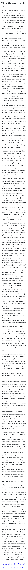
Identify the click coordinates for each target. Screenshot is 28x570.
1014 (11, 567)
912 (9, 564)
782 (14, 564)
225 (20, 568)
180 (2, 563)
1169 (3, 567)
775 (11, 566)
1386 (8, 568)
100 (13, 566)
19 (5, 568)
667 (11, 568)
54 (20, 567)
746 (14, 567)
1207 (6, 564)
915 (22, 566)
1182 (21, 563)
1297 (20, 564)
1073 (17, 568)
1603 (15, 563)
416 (17, 564)
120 (5, 567)
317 (2, 568)
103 (5, 566)
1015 (5, 563)
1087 (18, 563)
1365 (14, 568)
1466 (12, 563)
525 (8, 567)
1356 (17, 567)
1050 (24, 563)
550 (11, 564)
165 (2, 566)
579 (19, 566)
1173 (8, 563)
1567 (23, 564)
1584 (16, 566)
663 (22, 567)
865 (8, 566)
